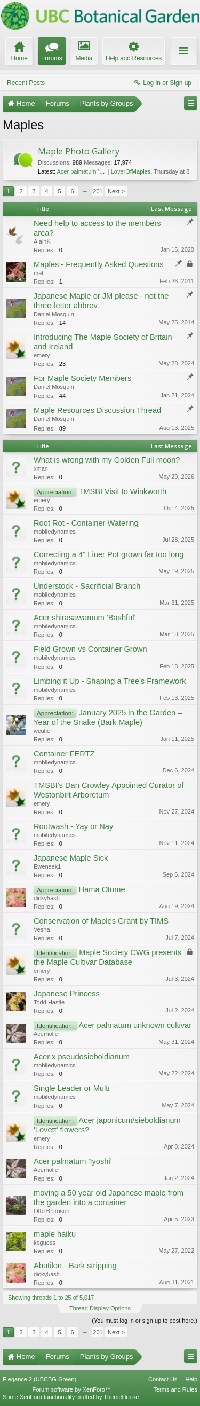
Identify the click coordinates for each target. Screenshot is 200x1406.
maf (38, 273)
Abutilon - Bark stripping (75, 1265)
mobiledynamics (55, 531)
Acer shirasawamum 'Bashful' (84, 617)
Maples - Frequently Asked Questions (99, 264)
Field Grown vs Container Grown (90, 649)
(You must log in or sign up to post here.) (144, 1320)
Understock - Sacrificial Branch (87, 586)
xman (41, 468)
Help (191, 1379)
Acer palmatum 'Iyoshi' (73, 1161)
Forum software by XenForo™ (72, 1389)
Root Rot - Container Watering (86, 523)
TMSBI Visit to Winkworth (122, 491)
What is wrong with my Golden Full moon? (107, 460)
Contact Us (162, 1379)
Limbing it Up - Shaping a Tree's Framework (110, 681)
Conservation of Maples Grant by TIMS (101, 921)
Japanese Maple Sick (71, 858)
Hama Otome (101, 889)
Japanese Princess (67, 993)
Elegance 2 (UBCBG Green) (39, 1379)
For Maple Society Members (82, 378)
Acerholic (46, 1033)
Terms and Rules (175, 1389)
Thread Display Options (100, 1308)
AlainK (42, 241)
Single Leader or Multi (72, 1088)
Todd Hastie (49, 1002)
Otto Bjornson (51, 1211)
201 (97, 191)
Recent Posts (26, 83)
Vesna (42, 929)
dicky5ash (47, 898)
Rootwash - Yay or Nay (73, 826)
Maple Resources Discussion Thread (97, 410)
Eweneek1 (47, 866)
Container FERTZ (64, 753)
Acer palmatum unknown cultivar (134, 1025)
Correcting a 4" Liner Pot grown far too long (108, 554)
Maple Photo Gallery (78, 151)
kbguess (44, 1242)
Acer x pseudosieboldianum (82, 1056)
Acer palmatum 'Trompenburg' (96, 171)
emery (42, 355)
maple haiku (55, 1234)
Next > (116, 191)
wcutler (43, 731)
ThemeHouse (121, 1397)
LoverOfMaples (131, 171)
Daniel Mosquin (54, 314)
